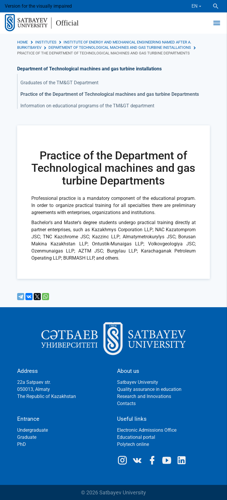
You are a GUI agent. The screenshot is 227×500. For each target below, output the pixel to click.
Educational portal (136, 437)
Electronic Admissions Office (146, 430)
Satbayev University (137, 382)
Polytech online (133, 444)
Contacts (126, 403)
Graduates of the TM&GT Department (59, 82)
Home (22, 42)
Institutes (45, 42)
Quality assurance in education (149, 389)
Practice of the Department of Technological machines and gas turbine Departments (109, 94)
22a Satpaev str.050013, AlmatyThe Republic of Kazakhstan (46, 389)
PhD (21, 444)
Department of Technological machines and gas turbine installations (120, 47)
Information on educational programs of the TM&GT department (87, 106)
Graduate (26, 437)
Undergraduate (32, 430)
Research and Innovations (144, 396)
